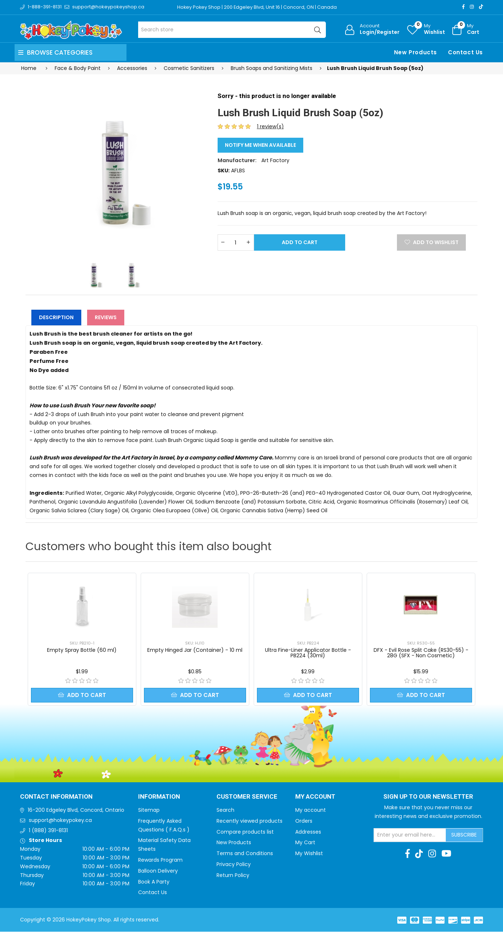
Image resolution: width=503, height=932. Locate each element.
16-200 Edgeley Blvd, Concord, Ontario (76, 810)
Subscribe (464, 835)
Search (225, 810)
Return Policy (233, 875)
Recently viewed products (249, 821)
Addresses (308, 832)
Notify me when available (260, 145)
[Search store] (232, 29)
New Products (415, 52)
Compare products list (245, 832)
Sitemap (149, 810)
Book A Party (153, 882)
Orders (303, 821)
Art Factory (275, 160)
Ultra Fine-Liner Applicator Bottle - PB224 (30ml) (308, 652)
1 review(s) (270, 126)
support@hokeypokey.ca (60, 820)
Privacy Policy (234, 864)
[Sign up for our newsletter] (410, 835)
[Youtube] (446, 854)
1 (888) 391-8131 (48, 830)
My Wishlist (309, 853)
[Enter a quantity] (236, 242)
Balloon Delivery (158, 871)
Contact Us (465, 52)
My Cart (305, 842)
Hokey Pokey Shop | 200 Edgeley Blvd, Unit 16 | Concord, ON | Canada (257, 7)
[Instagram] (472, 6)
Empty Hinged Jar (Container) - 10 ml (194, 650)
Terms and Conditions (245, 853)
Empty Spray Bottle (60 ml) (82, 650)
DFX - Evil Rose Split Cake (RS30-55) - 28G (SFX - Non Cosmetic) (421, 652)
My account (310, 810)
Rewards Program (160, 860)
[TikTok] (481, 6)
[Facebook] (463, 6)
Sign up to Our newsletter (428, 797)
